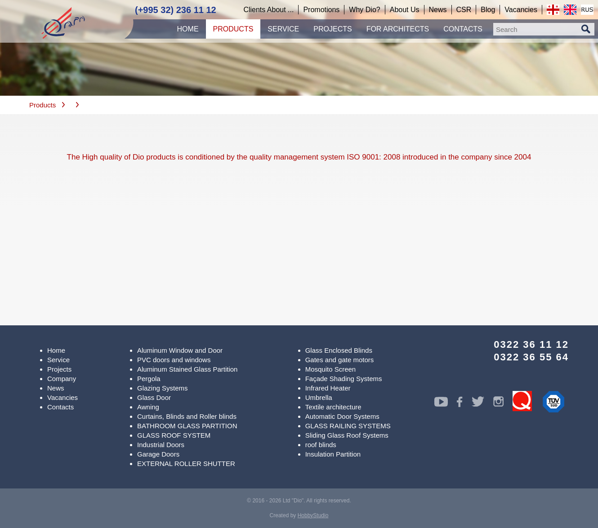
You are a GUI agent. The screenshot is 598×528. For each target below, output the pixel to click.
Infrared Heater (328, 388)
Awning (148, 407)
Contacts (60, 407)
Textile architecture (333, 407)
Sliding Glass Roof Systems (346, 435)
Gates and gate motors (339, 360)
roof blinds (320, 444)
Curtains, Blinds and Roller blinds (187, 416)
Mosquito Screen (330, 369)
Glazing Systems (162, 388)
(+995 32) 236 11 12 (175, 10)
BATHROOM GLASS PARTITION (187, 426)
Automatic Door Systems (342, 416)
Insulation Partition (333, 454)
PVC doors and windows (173, 360)
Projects (59, 369)
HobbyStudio (313, 515)
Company (61, 378)
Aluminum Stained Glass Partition (187, 369)
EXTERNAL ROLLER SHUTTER (186, 463)
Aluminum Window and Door (180, 350)
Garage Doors (158, 454)
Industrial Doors (160, 444)
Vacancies (62, 397)
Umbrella (318, 397)
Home (56, 350)
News (55, 388)
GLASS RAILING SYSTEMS (348, 426)
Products (42, 105)
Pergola (149, 378)
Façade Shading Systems (343, 378)
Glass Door (154, 397)
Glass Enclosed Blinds (338, 350)
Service (58, 360)
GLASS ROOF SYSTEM (173, 435)
